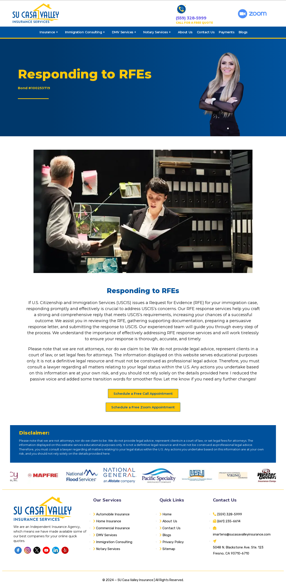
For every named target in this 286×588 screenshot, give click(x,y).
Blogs (243, 32)
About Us (185, 32)
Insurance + (49, 32)
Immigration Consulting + (85, 32)
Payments (226, 32)
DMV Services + (124, 32)
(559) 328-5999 (191, 18)
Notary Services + (156, 32)
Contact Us (205, 32)
